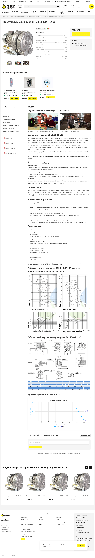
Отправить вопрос (35, 447)
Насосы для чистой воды (34, 12)
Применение (6, 122)
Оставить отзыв (85, 435)
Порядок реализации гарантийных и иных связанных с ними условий (67, 555)
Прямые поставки (60, 524)
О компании (5, 1)
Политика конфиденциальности (42, 555)
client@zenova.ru (80, 527)
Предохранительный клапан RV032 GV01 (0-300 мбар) (11, 92)
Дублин (20, 7)
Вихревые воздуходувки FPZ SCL (35, 16)
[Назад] (86, 467)
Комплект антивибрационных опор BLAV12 (29, 92)
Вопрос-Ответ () (51, 435)
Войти (77, 1)
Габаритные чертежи (8, 128)
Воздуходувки (5, 12)
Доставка (58, 517)
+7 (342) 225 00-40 (80, 522)
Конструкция (6, 116)
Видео (5, 110)
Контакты (88, 1)
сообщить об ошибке (89, 555)
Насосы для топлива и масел (71, 12)
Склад (57, 519)
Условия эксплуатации (9, 119)
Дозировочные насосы (80, 12)
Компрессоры (24, 12)
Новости (13, 1)
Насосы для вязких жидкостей (61, 12)
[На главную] (5, 515)
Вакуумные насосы (15, 12)
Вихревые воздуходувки (20, 16)
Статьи (37, 1)
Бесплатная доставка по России (64, 1)
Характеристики (7, 113)
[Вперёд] (90, 467)
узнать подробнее (47, 546)
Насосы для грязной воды (43, 12)
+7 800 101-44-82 (69, 6)
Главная (3, 16)
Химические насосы (52, 12)
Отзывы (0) (34, 435)
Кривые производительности (11, 125)
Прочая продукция (89, 12)
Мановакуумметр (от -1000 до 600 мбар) (47, 91)
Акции (31, 1)
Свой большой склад (48, 1)
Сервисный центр (22, 1)
